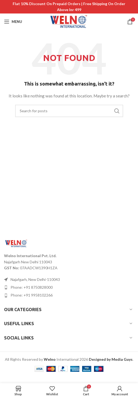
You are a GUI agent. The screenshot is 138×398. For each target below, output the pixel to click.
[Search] (69, 111)
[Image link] (16, 243)
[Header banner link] (69, 6)
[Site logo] (68, 21)
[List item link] (69, 287)
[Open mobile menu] (13, 21)
